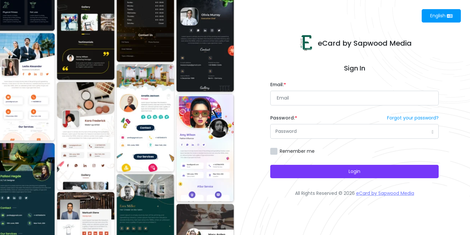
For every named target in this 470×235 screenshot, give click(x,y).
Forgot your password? (413, 118)
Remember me (297, 151)
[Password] (354, 131)
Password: (283, 118)
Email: (278, 84)
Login (354, 171)
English (441, 15)
